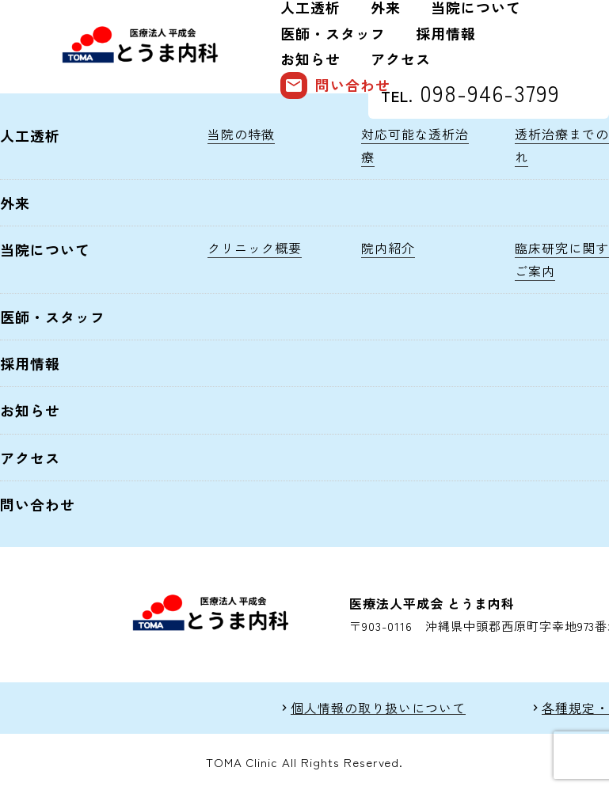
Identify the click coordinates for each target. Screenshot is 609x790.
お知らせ (310, 58)
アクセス (401, 58)
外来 (15, 202)
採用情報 (446, 33)
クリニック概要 (254, 247)
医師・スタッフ (333, 33)
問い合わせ (335, 85)
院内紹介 (388, 247)
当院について (45, 249)
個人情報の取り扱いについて (378, 708)
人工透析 (30, 135)
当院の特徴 (241, 133)
